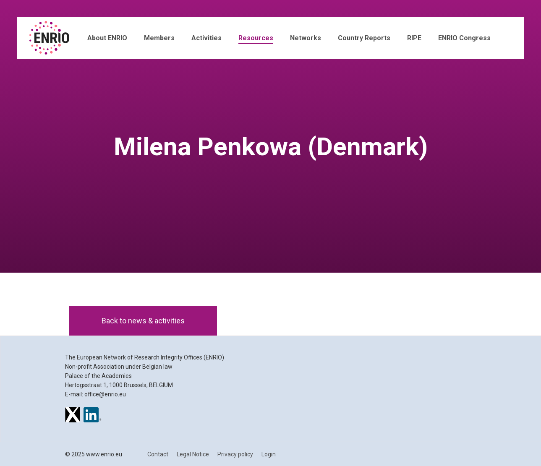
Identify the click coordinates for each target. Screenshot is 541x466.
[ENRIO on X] (72, 416)
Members (159, 38)
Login (268, 454)
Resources (255, 38)
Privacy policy (235, 454)
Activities (206, 38)
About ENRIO (107, 38)
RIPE (414, 38)
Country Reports (364, 38)
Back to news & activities (143, 320)
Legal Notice (193, 454)
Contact (157, 454)
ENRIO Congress (464, 38)
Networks (305, 38)
